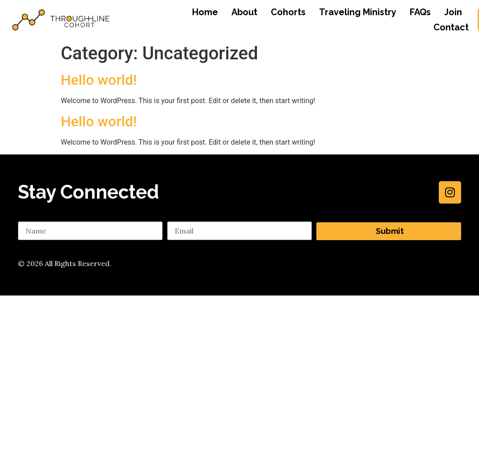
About (244, 12)
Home (205, 12)
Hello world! (99, 79)
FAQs (420, 12)
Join (453, 12)
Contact (451, 27)
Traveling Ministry (357, 12)
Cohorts (288, 12)
